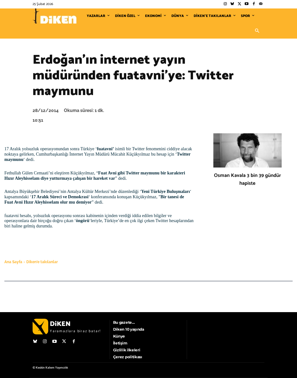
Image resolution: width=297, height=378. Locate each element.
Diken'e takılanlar (42, 262)
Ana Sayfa (13, 262)
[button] (256, 31)
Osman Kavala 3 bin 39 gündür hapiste (247, 179)
